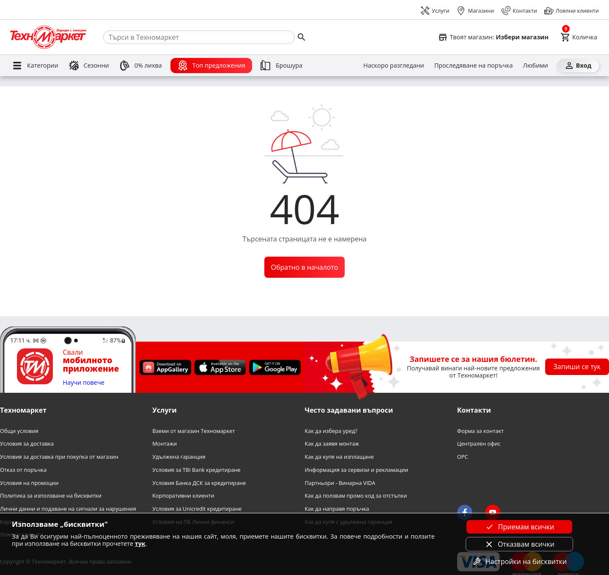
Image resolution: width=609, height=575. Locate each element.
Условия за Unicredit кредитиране (196, 509)
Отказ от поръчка (23, 470)
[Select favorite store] (493, 37)
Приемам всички (519, 527)
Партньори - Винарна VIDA (340, 483)
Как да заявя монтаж (332, 444)
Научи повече (83, 382)
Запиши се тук (577, 366)
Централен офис (479, 444)
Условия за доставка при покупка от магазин (59, 457)
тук (140, 543)
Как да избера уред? (331, 431)
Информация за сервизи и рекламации (357, 470)
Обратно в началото (304, 267)
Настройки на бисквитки (519, 561)
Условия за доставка (27, 444)
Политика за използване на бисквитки (51, 496)
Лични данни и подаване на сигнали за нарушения (68, 509)
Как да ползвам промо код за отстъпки (356, 496)
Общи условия (19, 431)
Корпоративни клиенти (183, 496)
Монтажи (164, 444)
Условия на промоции (29, 483)
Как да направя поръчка (337, 509)
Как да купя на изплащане (339, 457)
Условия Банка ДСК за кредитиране (199, 483)
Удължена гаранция (178, 457)
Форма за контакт (480, 431)
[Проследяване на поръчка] (474, 65)
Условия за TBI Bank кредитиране (196, 470)
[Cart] (579, 37)
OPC (462, 457)
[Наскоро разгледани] (394, 65)
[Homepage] (48, 37)
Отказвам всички (519, 544)
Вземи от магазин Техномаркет (193, 431)
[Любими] (535, 65)
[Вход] (578, 65)
